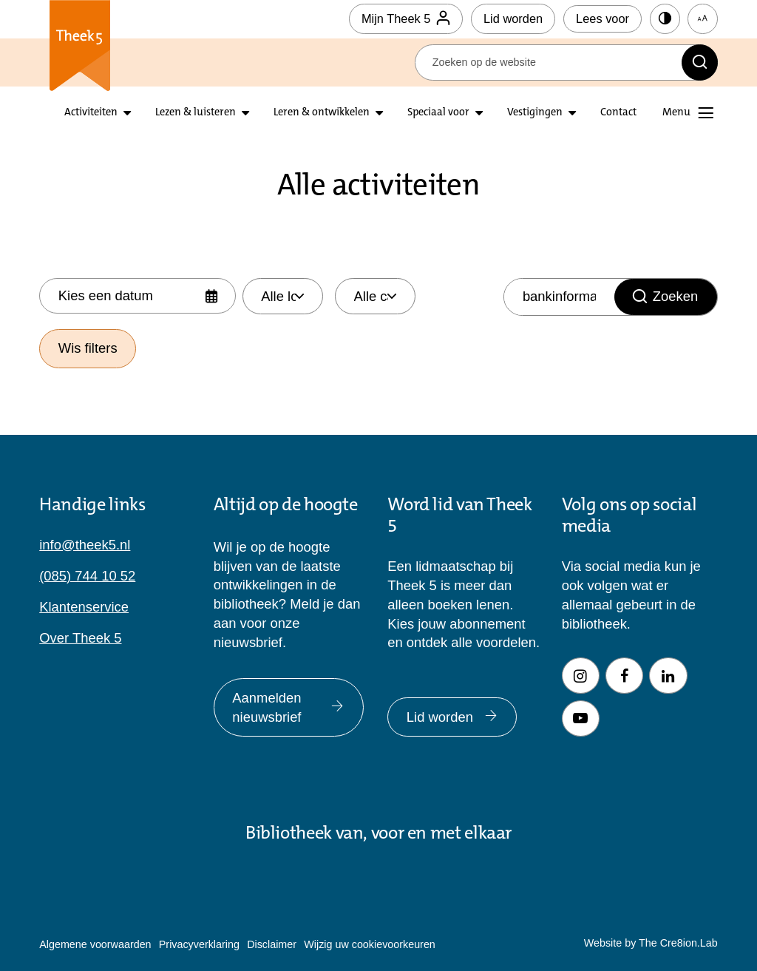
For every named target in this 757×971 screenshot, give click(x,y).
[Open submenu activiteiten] (127, 113)
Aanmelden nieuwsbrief (288, 707)
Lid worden (513, 18)
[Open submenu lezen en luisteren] (245, 113)
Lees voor (602, 18)
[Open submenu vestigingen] (572, 113)
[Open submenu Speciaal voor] (479, 113)
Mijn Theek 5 (405, 19)
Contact (618, 112)
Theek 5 (79, 45)
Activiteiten (91, 112)
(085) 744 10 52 (87, 575)
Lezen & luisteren (195, 112)
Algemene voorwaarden (95, 944)
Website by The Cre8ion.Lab (651, 943)
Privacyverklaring (199, 944)
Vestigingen (535, 112)
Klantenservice (84, 607)
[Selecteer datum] (137, 296)
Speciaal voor (438, 112)
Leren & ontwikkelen (322, 112)
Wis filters (88, 348)
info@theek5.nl (84, 544)
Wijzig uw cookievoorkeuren (369, 944)
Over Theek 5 (80, 638)
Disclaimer (271, 944)
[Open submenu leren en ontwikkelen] (379, 113)
